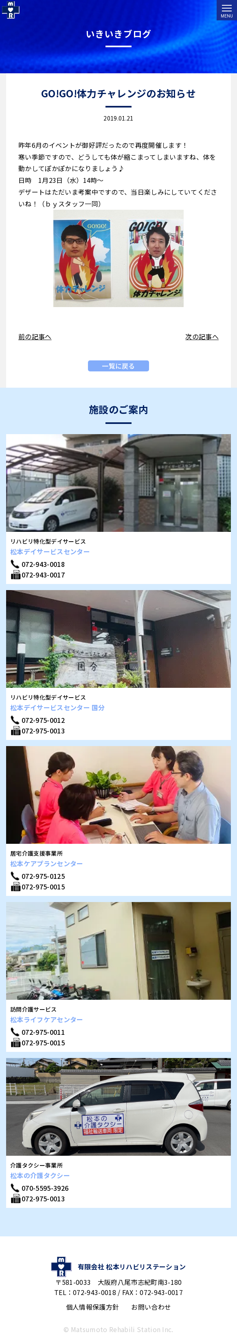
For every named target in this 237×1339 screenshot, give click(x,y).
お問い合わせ (151, 1307)
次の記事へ (202, 336)
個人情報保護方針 (92, 1307)
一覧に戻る (118, 366)
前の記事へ (35, 336)
